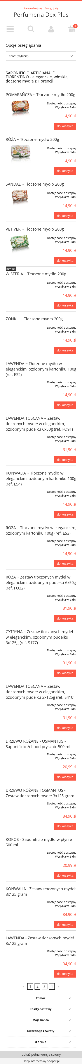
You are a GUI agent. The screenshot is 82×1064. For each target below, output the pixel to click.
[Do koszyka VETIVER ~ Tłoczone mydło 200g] (65, 260)
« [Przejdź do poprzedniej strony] (23, 986)
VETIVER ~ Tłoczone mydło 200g (35, 229)
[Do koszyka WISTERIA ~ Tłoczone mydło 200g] (65, 305)
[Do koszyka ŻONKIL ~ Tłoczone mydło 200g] (65, 350)
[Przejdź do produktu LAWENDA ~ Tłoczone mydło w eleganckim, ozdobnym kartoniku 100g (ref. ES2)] (20, 380)
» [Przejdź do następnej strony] (58, 986)
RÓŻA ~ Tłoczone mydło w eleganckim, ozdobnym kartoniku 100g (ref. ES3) (41, 530)
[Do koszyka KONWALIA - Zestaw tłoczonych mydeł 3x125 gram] (65, 924)
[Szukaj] (31, 29)
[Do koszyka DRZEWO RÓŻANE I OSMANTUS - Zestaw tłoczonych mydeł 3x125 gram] (65, 826)
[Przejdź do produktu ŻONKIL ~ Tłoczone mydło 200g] (20, 326)
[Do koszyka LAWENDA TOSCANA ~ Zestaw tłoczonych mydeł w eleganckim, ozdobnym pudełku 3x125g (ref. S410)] (65, 727)
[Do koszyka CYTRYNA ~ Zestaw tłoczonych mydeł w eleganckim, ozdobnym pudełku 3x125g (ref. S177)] (65, 673)
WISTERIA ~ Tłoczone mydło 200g (36, 273)
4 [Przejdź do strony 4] (52, 986)
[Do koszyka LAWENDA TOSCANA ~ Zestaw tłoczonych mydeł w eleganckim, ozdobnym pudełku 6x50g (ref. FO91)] (65, 459)
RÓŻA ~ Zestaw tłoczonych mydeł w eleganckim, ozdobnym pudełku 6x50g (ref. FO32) (41, 582)
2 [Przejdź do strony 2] (37, 986)
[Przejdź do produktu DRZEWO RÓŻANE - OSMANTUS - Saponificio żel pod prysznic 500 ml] (20, 752)
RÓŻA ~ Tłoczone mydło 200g (32, 139)
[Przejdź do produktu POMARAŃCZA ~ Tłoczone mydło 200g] (20, 110)
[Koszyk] (71, 29)
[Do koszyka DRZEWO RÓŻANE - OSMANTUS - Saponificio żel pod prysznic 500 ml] (65, 777)
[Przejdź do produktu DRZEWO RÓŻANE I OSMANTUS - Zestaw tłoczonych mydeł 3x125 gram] (20, 802)
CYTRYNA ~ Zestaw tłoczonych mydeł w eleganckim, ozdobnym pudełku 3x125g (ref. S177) (39, 637)
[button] (10, 29)
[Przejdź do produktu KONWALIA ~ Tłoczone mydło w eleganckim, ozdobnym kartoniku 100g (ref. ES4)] (20, 490)
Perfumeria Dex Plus (41, 14)
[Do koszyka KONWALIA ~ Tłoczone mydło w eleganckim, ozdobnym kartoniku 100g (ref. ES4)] (65, 514)
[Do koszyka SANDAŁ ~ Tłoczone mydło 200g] (65, 215)
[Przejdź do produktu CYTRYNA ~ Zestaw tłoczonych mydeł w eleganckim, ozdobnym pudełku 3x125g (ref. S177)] (20, 648)
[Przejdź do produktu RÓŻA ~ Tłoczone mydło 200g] (20, 153)
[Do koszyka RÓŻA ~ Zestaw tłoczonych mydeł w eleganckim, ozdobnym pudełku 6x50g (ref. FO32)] (65, 618)
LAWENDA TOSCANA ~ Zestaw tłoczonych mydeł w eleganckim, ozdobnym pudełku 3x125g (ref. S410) (40, 692)
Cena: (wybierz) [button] (18, 56)
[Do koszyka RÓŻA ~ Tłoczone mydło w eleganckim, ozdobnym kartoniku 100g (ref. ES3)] (65, 563)
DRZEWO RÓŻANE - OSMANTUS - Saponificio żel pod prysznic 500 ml (38, 743)
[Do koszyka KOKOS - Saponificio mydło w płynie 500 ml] (65, 875)
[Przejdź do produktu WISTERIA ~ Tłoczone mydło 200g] (20, 281)
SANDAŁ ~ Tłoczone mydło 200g (35, 184)
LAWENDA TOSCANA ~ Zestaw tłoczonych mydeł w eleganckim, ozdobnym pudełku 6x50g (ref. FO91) (39, 424)
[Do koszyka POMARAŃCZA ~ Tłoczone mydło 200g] (65, 126)
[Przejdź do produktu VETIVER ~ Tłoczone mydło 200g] (20, 244)
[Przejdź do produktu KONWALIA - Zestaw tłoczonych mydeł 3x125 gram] (20, 900)
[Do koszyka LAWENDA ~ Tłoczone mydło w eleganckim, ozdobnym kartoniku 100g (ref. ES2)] (65, 405)
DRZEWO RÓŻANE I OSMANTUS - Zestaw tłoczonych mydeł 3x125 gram (40, 793)
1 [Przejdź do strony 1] (30, 986)
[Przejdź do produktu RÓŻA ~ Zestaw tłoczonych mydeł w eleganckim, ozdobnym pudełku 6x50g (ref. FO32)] (20, 594)
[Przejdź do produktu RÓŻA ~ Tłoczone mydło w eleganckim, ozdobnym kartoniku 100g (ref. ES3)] (20, 539)
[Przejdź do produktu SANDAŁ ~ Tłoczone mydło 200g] (20, 198)
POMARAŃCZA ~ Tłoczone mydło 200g (40, 94)
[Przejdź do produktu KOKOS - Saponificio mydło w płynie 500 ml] (20, 851)
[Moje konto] (51, 29)
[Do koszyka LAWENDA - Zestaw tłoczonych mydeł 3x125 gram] (65, 974)
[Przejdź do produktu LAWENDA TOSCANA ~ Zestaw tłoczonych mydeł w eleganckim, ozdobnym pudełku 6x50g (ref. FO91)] (20, 435)
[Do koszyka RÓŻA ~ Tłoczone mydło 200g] (65, 171)
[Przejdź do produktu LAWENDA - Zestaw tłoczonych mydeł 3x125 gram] (20, 949)
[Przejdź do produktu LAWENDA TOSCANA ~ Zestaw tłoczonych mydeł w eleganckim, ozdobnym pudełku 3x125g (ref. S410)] (20, 703)
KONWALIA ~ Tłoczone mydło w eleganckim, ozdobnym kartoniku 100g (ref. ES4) (41, 478)
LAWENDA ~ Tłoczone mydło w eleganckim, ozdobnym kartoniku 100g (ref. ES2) (41, 369)
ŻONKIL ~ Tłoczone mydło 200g (34, 318)
